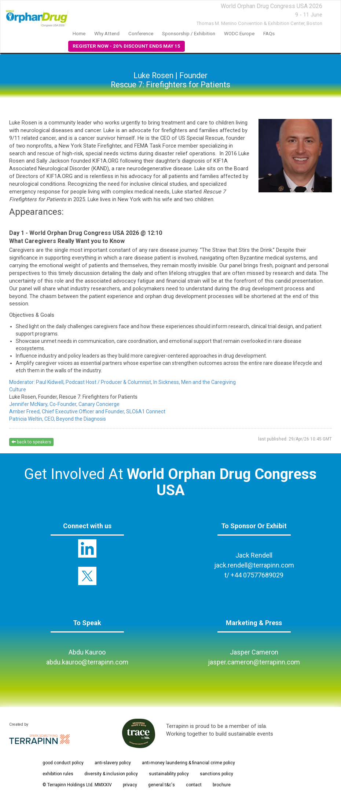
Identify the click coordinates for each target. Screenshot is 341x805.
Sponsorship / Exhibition (188, 33)
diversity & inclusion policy (111, 773)
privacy (130, 784)
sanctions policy (216, 773)
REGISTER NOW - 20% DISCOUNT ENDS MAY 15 (126, 46)
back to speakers (31, 442)
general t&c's (161, 784)
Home (79, 33)
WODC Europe (239, 33)
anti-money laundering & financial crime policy (188, 762)
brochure (222, 784)
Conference (140, 33)
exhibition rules (58, 773)
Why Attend (107, 33)
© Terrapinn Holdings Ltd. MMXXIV (77, 784)
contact (194, 784)
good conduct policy (63, 762)
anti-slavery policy (113, 762)
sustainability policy (169, 773)
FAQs (269, 33)
